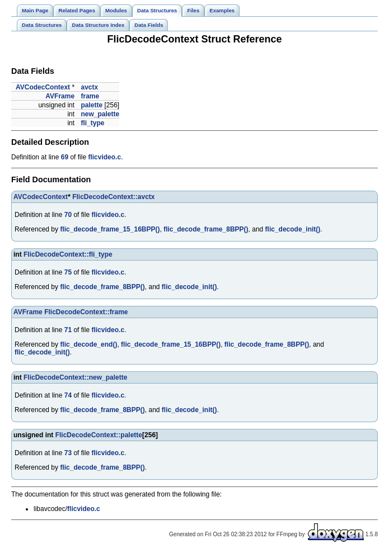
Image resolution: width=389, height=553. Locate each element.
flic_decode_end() (88, 344)
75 (68, 272)
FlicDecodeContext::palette (98, 435)
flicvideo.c (104, 157)
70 (68, 215)
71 (68, 330)
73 (68, 453)
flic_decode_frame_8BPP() (205, 229)
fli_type (92, 123)
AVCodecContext (43, 87)
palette (91, 105)
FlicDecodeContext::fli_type (68, 254)
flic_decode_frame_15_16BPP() (110, 229)
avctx (89, 87)
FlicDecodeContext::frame (86, 312)
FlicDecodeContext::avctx (113, 197)
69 (64, 157)
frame (90, 96)
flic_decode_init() (293, 229)
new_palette (100, 114)
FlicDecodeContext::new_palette (75, 377)
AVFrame (59, 96)
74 (68, 395)
